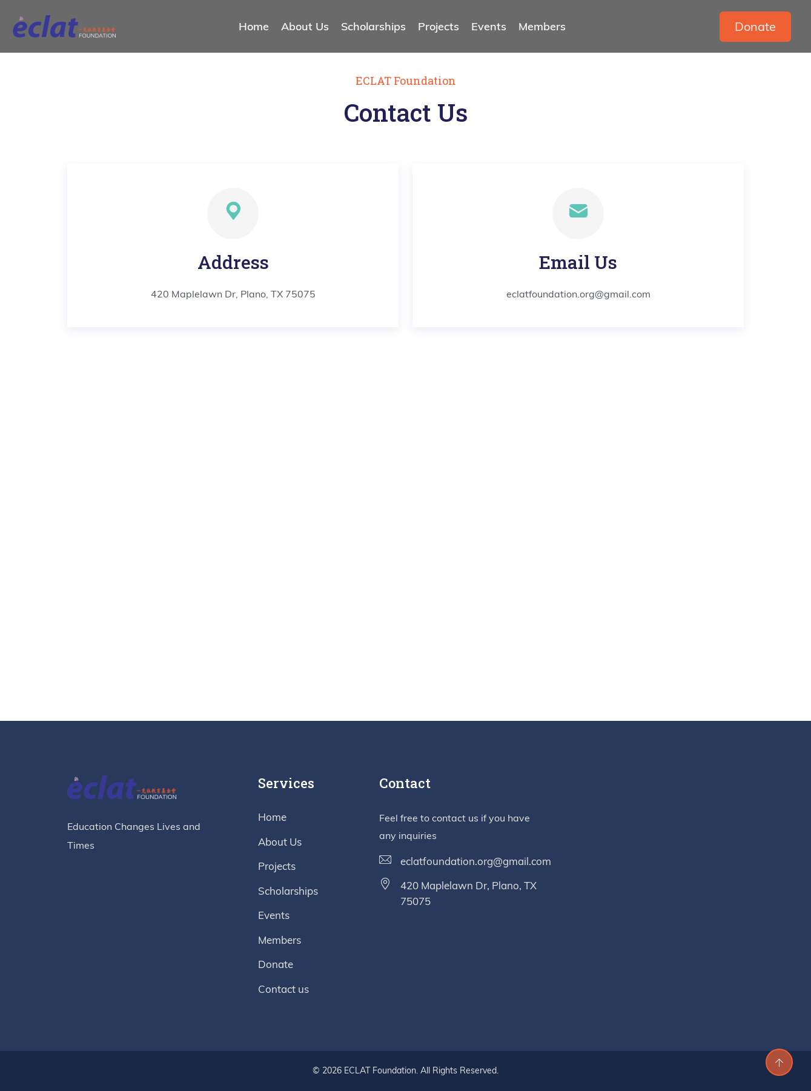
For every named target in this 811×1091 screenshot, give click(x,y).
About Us (305, 26)
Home (254, 26)
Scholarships (373, 26)
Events (488, 26)
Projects (438, 26)
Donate (755, 26)
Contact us (283, 989)
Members (542, 26)
